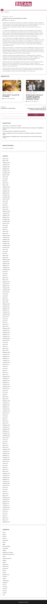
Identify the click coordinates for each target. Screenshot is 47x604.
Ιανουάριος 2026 (6, 164)
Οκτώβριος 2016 (6, 384)
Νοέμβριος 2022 (6, 241)
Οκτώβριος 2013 (6, 457)
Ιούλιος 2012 (5, 487)
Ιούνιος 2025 (5, 178)
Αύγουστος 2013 (6, 461)
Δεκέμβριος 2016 (6, 380)
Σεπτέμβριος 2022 (6, 245)
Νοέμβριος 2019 (6, 310)
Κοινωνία (4, 572)
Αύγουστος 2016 (6, 388)
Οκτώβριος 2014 (6, 433)
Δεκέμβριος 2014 (6, 429)
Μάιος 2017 (5, 370)
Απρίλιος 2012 (5, 493)
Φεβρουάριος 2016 (6, 400)
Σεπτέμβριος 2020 (6, 289)
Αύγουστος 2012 (6, 485)
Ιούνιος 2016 (5, 392)
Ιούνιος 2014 (5, 441)
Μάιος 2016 (5, 394)
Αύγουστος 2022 (6, 247)
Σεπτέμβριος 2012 (6, 483)
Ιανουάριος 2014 (6, 451)
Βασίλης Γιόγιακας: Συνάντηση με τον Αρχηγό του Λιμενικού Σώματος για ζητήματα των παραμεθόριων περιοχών (34, 97)
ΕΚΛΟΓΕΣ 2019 (6, 566)
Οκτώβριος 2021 (6, 267)
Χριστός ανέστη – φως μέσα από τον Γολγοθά (12, 125)
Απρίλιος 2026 (5, 158)
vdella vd (13, 20)
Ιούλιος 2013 (5, 463)
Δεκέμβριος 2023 (6, 215)
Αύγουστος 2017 (6, 364)
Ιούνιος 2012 (5, 489)
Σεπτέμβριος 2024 (6, 197)
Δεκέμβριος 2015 (6, 404)
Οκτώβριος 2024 (6, 195)
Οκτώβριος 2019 (6, 312)
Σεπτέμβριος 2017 (6, 362)
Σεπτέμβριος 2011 (6, 507)
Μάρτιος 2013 (5, 471)
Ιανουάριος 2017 (6, 378)
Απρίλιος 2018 (5, 348)
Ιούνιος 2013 (5, 465)
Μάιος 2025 (5, 180)
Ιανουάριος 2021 (6, 283)
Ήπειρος (4, 570)
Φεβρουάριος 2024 (6, 211)
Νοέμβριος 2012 (6, 479)
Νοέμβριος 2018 (6, 334)
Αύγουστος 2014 (6, 437)
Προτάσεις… (5, 588)
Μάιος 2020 (5, 297)
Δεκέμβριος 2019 (6, 308)
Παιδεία (4, 578)
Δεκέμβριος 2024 (6, 190)
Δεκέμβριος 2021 (6, 263)
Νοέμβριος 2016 (6, 382)
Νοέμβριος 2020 (6, 285)
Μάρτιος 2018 (5, 350)
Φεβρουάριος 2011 (6, 521)
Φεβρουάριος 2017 (6, 376)
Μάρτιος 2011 (5, 519)
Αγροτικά (4, 536)
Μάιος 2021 (5, 275)
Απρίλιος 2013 (5, 469)
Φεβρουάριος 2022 (6, 259)
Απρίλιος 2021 (5, 277)
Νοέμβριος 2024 (6, 193)
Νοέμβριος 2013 (6, 455)
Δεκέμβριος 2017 (6, 356)
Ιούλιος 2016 (5, 390)
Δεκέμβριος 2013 (6, 453)
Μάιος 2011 (5, 515)
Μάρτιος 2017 (5, 374)
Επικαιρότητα (5, 16)
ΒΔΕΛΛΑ (4, 92)
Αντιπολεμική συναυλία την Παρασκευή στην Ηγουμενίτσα (14, 131)
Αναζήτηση (36, 114)
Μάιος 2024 (5, 205)
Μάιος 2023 (5, 229)
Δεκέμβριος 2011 (6, 501)
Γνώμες (4, 556)
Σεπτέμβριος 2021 (6, 269)
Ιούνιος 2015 (5, 417)
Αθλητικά (4, 538)
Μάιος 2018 (5, 346)
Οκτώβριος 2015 (6, 408)
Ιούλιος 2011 (5, 511)
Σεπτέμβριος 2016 (6, 386)
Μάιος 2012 (5, 491)
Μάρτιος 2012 (5, 495)
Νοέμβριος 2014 (6, 431)
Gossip (4, 532)
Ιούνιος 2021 (5, 273)
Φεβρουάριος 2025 (6, 186)
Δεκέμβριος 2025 (6, 166)
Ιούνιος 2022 (5, 251)
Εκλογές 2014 (5, 564)
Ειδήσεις (4, 562)
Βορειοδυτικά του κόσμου (8, 552)
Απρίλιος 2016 (5, 396)
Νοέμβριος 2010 (6, 574)
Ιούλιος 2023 (5, 225)
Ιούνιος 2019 (5, 320)
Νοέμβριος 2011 (6, 503)
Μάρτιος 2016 (5, 398)
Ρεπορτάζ (5, 590)
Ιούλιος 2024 (5, 201)
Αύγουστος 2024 (6, 199)
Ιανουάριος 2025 (6, 189)
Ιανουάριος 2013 (6, 475)
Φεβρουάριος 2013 (6, 473)
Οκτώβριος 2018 (6, 336)
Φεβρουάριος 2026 (6, 162)
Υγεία (4, 594)
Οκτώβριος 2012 (6, 481)
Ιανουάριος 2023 (6, 237)
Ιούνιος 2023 (5, 227)
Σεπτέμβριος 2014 (6, 435)
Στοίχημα (4, 592)
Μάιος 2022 (5, 253)
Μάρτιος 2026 (5, 160)
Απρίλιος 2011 (5, 517)
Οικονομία (5, 576)
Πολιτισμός (5, 586)
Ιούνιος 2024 (5, 203)
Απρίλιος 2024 (5, 207)
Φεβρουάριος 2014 (6, 449)
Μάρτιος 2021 (5, 279)
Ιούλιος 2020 (5, 293)
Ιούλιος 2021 (5, 271)
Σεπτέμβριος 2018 (6, 338)
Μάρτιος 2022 (5, 257)
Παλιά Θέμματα (6, 580)
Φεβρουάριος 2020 (6, 304)
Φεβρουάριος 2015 (6, 425)
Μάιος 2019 (5, 322)
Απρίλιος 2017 (5, 372)
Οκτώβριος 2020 (6, 287)
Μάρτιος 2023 (5, 233)
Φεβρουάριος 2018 (6, 352)
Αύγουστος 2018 (6, 340)
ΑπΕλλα (4, 542)
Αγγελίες (4, 534)
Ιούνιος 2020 (5, 295)
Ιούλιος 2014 (5, 439)
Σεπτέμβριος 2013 (6, 459)
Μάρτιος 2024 (5, 209)
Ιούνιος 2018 (5, 344)
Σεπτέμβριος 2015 (6, 410)
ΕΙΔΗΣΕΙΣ (4, 560)
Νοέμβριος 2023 (6, 217)
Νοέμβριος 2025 (6, 168)
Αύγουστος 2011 (6, 509)
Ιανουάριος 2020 (6, 306)
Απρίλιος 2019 (5, 324)
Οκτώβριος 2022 (6, 243)
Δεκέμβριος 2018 (6, 332)
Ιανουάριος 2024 (6, 213)
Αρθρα (4, 544)
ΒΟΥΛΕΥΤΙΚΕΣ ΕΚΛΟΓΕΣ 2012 (8, 554)
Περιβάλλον (5, 582)
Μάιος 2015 (5, 419)
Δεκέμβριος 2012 (6, 477)
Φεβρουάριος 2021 (6, 281)
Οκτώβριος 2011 (6, 505)
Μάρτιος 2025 (5, 184)
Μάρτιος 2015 (5, 423)
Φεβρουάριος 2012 (6, 497)
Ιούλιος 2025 (5, 176)
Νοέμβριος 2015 (6, 406)
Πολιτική (11, 16)
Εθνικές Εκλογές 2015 (7, 558)
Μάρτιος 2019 (5, 326)
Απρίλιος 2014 (5, 445)
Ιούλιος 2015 (5, 415)
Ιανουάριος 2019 (6, 330)
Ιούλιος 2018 (5, 342)
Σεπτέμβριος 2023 (6, 221)
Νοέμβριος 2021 (6, 265)
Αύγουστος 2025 (6, 174)
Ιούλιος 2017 (5, 366)
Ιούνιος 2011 (5, 513)
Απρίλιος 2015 (5, 421)
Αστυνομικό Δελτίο (6, 546)
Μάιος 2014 (5, 443)
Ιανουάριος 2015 (6, 427)
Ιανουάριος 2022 (6, 261)
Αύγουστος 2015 (6, 412)
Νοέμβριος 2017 (6, 358)
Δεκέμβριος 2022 (6, 239)
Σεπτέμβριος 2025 (6, 172)
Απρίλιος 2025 (5, 182)
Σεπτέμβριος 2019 (6, 314)
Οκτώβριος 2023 (6, 219)
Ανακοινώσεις (5, 540)
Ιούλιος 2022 (5, 249)
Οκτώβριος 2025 (6, 170)
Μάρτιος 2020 (5, 301)
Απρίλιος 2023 (5, 231)
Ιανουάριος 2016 (6, 402)
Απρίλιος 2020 (5, 299)
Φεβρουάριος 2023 (6, 235)
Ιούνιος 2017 (5, 368)
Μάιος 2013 (5, 467)
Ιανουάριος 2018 (6, 354)
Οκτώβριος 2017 (6, 360)
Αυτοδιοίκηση (5, 548)
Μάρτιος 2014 (5, 447)
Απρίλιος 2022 (5, 255)
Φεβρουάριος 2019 (6, 328)
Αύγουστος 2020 (6, 291)
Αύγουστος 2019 (6, 316)
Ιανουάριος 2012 (6, 499)
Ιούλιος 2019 (5, 318)
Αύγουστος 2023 (6, 223)
